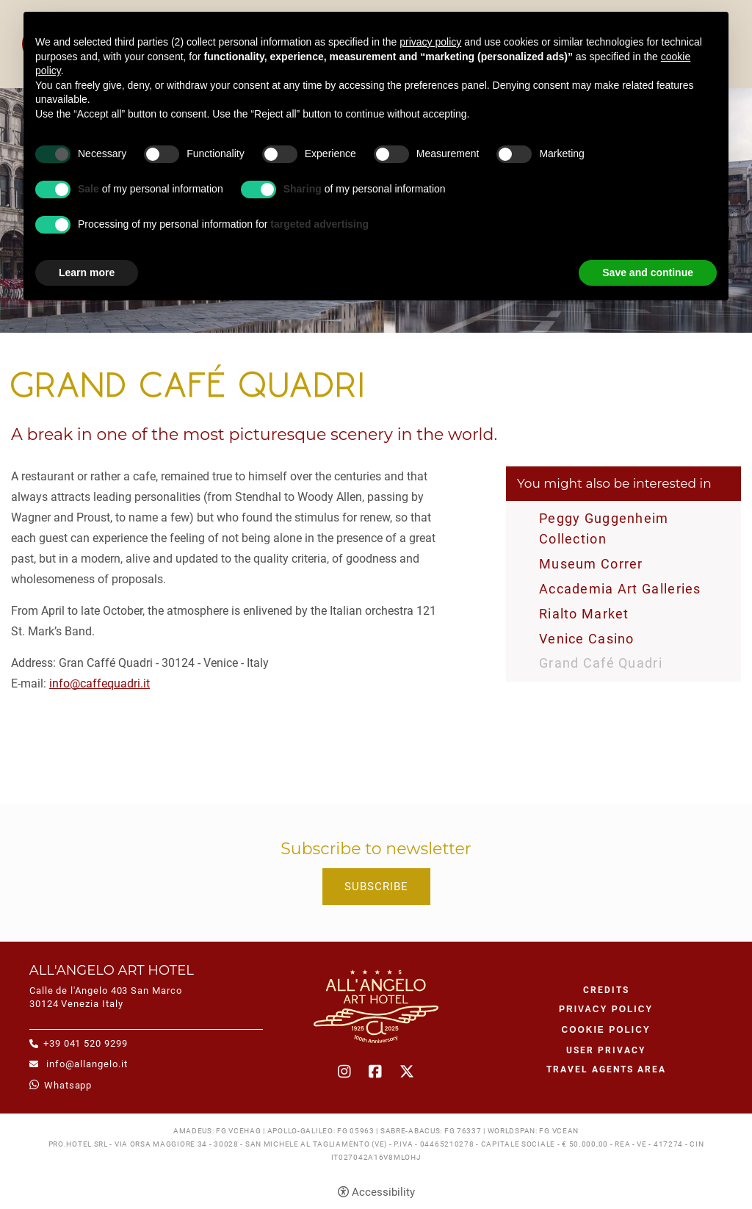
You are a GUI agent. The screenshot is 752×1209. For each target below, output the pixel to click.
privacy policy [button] (430, 42)
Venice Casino (586, 638)
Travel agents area (606, 1069)
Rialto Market (584, 613)
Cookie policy (606, 1030)
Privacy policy (606, 1009)
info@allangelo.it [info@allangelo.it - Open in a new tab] (85, 1063)
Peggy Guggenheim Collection (604, 528)
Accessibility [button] (383, 1192)
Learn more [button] (87, 272)
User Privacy (606, 1050)
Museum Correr (591, 563)
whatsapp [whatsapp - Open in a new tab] (68, 1085)
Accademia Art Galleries (620, 588)
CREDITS (606, 990)
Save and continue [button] (647, 272)
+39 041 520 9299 (85, 1043)
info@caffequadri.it (99, 683)
